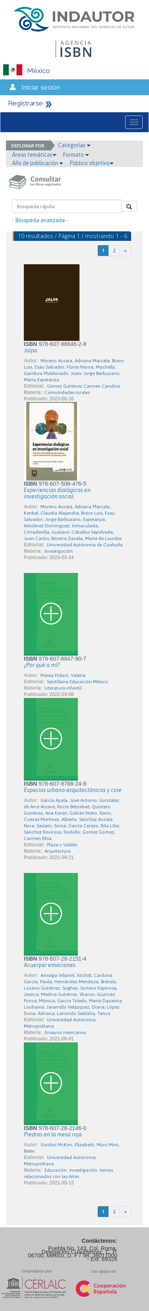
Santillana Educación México (77, 681)
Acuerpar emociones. (50, 965)
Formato (76, 155)
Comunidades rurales (67, 392)
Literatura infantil (63, 688)
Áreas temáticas (34, 155)
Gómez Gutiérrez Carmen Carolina (83, 386)
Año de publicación (37, 163)
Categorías (74, 145)
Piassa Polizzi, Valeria (63, 675)
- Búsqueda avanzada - (40, 220)
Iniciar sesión (40, 87)
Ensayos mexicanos (65, 1032)
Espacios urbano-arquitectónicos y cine (73, 790)
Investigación (59, 551)
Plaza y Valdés (62, 845)
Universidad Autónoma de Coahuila (85, 545)
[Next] (125, 250)
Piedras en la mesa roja (53, 1134)
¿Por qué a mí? (42, 665)
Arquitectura (58, 851)
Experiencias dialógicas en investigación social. (57, 493)
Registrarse (25, 103)
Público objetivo (92, 163)
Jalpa (30, 350)
